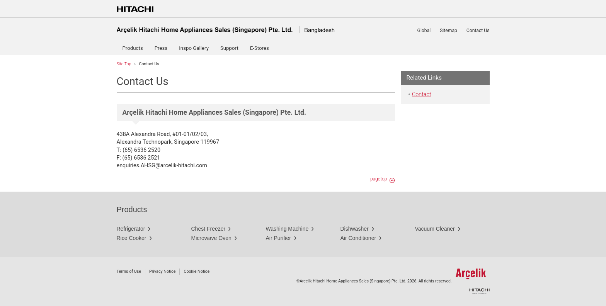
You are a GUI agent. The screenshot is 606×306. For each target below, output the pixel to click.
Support (229, 48)
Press (161, 48)
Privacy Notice (162, 271)
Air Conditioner (358, 238)
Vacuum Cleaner (435, 229)
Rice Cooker (131, 238)
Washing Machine (287, 229)
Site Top (124, 63)
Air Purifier (278, 238)
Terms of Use (129, 271)
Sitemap (448, 30)
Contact (421, 94)
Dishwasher (354, 229)
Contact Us (478, 30)
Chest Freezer (208, 229)
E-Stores (259, 48)
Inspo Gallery (194, 48)
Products (133, 48)
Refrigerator (131, 229)
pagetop (378, 179)
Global (424, 30)
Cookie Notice (196, 271)
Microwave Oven (211, 238)
